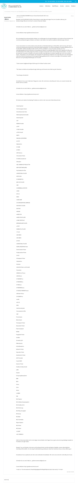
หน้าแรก (41, 6)
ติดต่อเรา (73, 6)
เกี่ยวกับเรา (47, 6)
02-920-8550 (51, 1)
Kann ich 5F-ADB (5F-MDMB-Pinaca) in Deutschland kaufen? (38, 11)
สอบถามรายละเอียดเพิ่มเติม (18, 11)
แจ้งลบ (72, 16)
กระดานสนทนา (7, 11)
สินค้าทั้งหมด (55, 6)
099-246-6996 (68, 1)
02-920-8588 (59, 1)
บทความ (67, 6)
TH (74, 1)
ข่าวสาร (62, 6)
